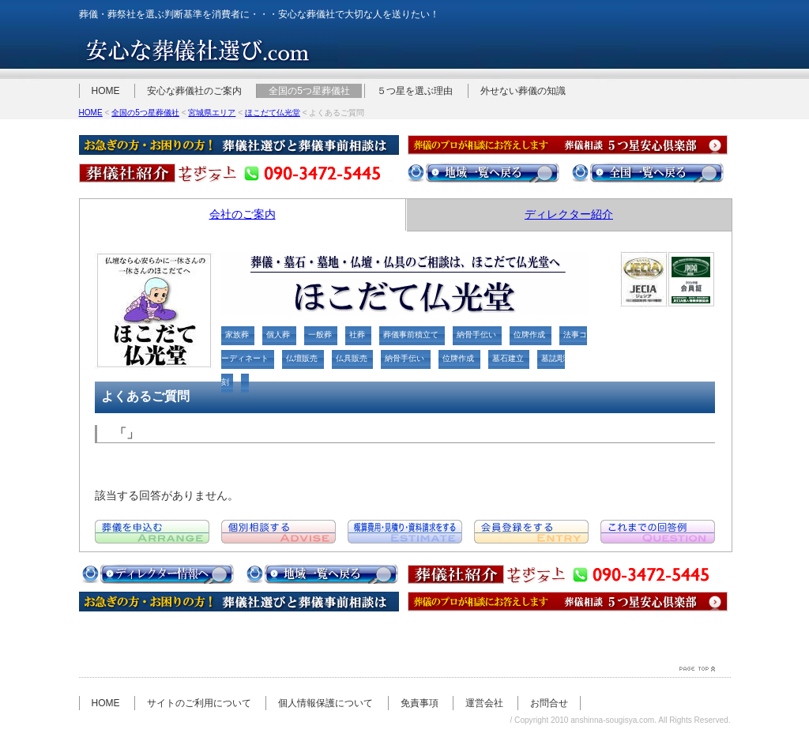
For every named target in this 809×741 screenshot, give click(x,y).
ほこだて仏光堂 (272, 112)
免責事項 (419, 703)
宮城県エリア (211, 112)
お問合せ (549, 703)
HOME (106, 90)
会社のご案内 (242, 214)
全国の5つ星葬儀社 (309, 90)
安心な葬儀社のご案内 (194, 90)
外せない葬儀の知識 (523, 90)
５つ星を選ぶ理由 (415, 90)
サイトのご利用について (199, 703)
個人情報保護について (325, 703)
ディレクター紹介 (569, 214)
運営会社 (484, 703)
